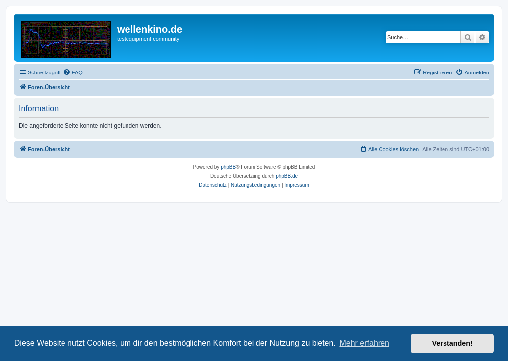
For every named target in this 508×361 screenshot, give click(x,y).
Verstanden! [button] (452, 343)
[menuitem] (73, 72)
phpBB (228, 167)
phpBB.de (287, 176)
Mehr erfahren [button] (364, 343)
